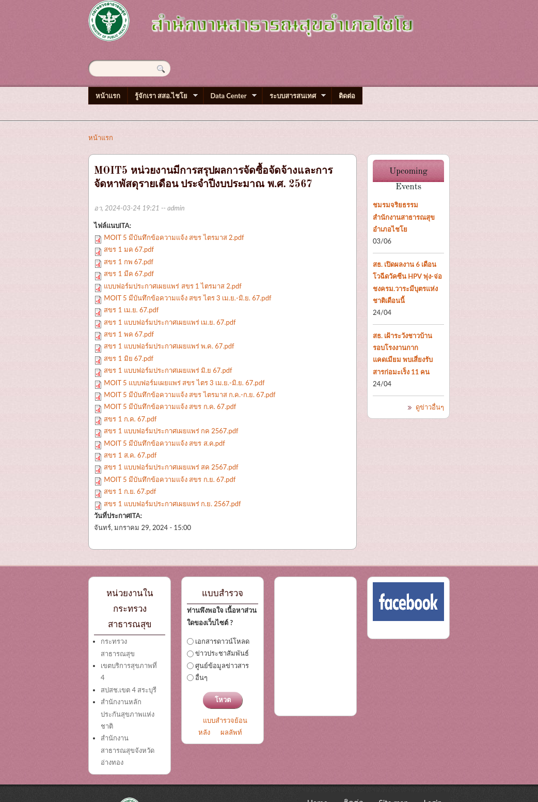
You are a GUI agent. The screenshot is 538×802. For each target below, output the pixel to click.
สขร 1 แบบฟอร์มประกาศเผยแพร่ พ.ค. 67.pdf (169, 346)
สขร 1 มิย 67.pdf (128, 358)
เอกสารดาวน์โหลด (222, 641)
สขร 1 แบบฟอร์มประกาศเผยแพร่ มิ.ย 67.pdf (168, 370)
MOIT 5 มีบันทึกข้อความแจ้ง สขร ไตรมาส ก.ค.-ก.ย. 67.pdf (189, 394)
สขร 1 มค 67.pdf (129, 249)
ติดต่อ (347, 96)
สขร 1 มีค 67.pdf (129, 273)
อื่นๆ (201, 677)
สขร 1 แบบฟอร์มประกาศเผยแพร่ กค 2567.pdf (171, 431)
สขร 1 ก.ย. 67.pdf (130, 491)
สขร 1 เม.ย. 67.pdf (131, 310)
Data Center (230, 96)
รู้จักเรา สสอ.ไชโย (163, 96)
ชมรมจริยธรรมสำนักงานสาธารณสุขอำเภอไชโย (404, 217)
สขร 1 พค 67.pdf (129, 334)
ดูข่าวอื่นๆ (430, 407)
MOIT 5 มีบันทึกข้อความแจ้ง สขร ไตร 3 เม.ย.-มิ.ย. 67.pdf (187, 298)
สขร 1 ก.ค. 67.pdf (130, 419)
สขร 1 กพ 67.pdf (128, 262)
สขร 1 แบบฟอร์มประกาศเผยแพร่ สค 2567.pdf (171, 467)
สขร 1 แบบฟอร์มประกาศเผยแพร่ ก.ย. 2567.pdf (172, 504)
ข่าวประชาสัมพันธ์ (222, 653)
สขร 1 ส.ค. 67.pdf (130, 455)
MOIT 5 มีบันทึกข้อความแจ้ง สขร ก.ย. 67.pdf (169, 479)
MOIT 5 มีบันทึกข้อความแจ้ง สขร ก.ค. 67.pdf (170, 406)
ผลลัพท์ (231, 732)
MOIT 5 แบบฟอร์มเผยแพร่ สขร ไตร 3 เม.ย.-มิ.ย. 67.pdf (184, 383)
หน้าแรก (108, 96)
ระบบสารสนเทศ (294, 96)
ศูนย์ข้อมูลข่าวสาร (222, 665)
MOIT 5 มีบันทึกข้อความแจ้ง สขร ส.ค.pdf (164, 443)
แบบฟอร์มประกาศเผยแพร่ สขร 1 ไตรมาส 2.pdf (173, 286)
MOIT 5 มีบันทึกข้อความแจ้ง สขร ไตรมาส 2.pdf (174, 237)
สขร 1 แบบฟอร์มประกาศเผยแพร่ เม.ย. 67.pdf (169, 322)
